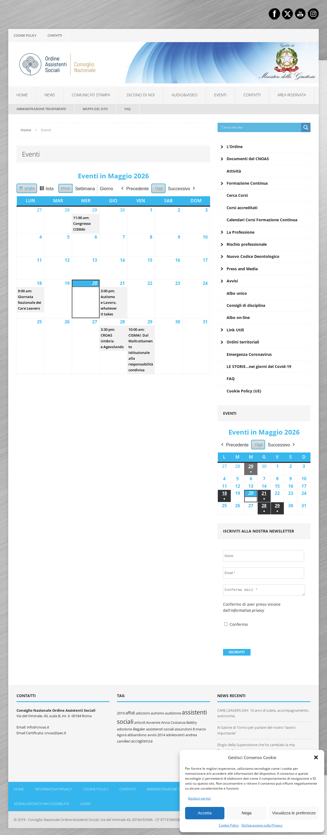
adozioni (143, 713)
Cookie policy (25, 35)
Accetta (204, 813)
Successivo (182, 189)
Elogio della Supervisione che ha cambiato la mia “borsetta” (256, 747)
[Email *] (263, 573)
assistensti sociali (160, 729)
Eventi (220, 94)
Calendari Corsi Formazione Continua (262, 219)
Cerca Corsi (237, 195)
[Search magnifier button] (305, 127)
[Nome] (263, 556)
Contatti (55, 35)
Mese (65, 188)
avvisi (151, 734)
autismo (157, 713)
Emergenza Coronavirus (249, 354)
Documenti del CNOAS (248, 158)
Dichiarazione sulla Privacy (261, 825)
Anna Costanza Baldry (179, 722)
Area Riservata (291, 94)
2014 (161, 734)
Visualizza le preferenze (294, 813)
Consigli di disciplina (246, 305)
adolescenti (175, 734)
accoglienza (142, 741)
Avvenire (153, 722)
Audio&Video (184, 94)
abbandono (137, 734)
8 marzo (199, 729)
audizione (173, 713)
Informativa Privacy (53, 789)
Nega (247, 813)
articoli (139, 722)
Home (22, 94)
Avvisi (232, 280)
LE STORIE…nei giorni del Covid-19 (259, 366)
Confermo (236, 624)
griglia (27, 189)
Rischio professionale (247, 244)
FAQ (128, 109)
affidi (130, 713)
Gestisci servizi (199, 798)
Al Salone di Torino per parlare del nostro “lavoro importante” (256, 730)
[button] (316, 757)
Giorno (106, 188)
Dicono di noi (141, 94)
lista (47, 189)
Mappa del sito (95, 109)
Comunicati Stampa (91, 94)
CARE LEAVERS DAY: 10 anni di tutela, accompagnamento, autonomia (263, 713)
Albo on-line (238, 317)
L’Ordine (235, 146)
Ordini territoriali (243, 342)
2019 (121, 713)
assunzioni (183, 729)
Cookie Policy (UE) (244, 391)
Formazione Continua (247, 183)
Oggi (159, 188)
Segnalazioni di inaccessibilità (41, 803)
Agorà (122, 734)
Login (85, 803)
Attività (234, 171)
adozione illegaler (131, 729)
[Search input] (261, 127)
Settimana (85, 188)
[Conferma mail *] (264, 590)
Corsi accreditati (242, 207)
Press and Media (242, 268)
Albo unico (237, 293)
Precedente (134, 189)
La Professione (240, 232)
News (50, 94)
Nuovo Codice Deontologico (253, 256)
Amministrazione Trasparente (41, 109)
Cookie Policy (229, 825)
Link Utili (235, 329)
